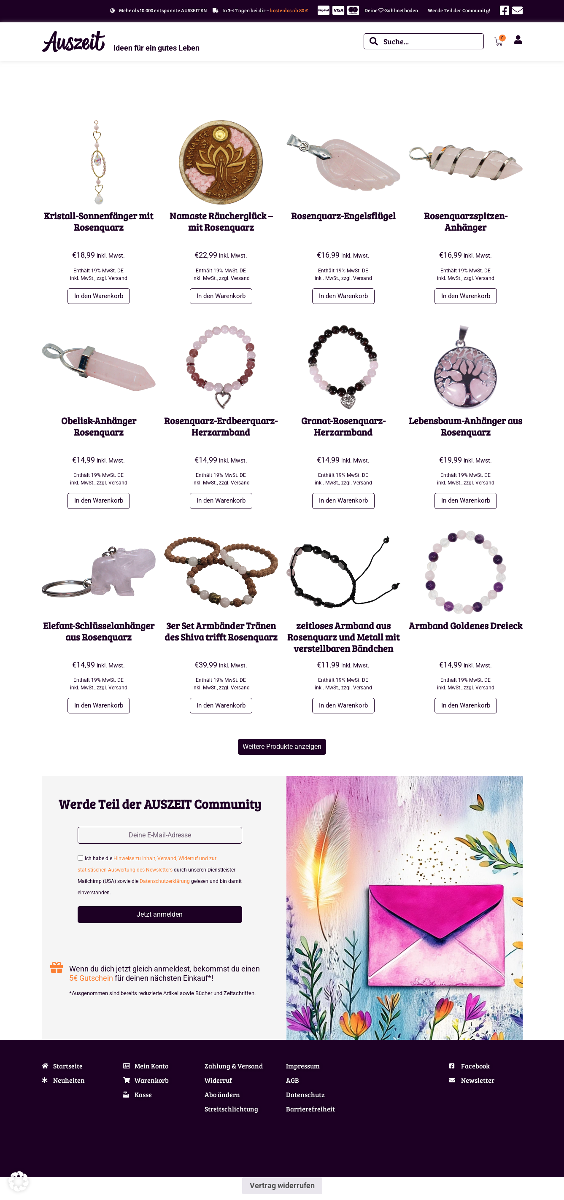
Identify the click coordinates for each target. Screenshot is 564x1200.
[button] (282, 751)
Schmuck (67, 88)
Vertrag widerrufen (282, 1191)
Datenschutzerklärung (165, 887)
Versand (117, 278)
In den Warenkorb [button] (98, 296)
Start (47, 88)
